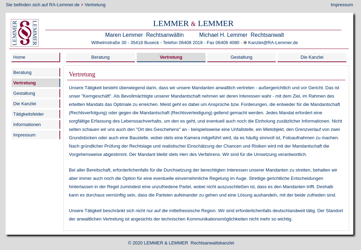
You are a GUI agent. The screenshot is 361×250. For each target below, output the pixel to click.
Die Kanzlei (311, 57)
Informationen (27, 124)
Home (19, 57)
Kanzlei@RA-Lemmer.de (273, 42)
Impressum (342, 4)
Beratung (100, 57)
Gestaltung (241, 57)
